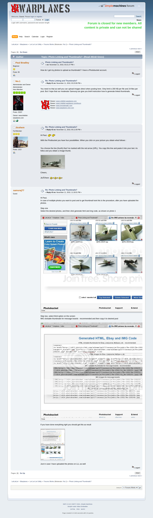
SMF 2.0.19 (67, 504)
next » (139, 49)
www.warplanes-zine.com (65, 108)
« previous (133, 49)
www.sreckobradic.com (64, 105)
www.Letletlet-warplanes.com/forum (68, 103)
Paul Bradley (22, 62)
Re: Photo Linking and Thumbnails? (61, 81)
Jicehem (20, 127)
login (32, 16)
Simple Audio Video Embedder (78, 506)
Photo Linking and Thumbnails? (59, 62)
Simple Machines (86, 504)
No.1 (64, 44)
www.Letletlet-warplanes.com (66, 101)
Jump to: (119, 487)
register (39, 16)
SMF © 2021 (76, 504)
